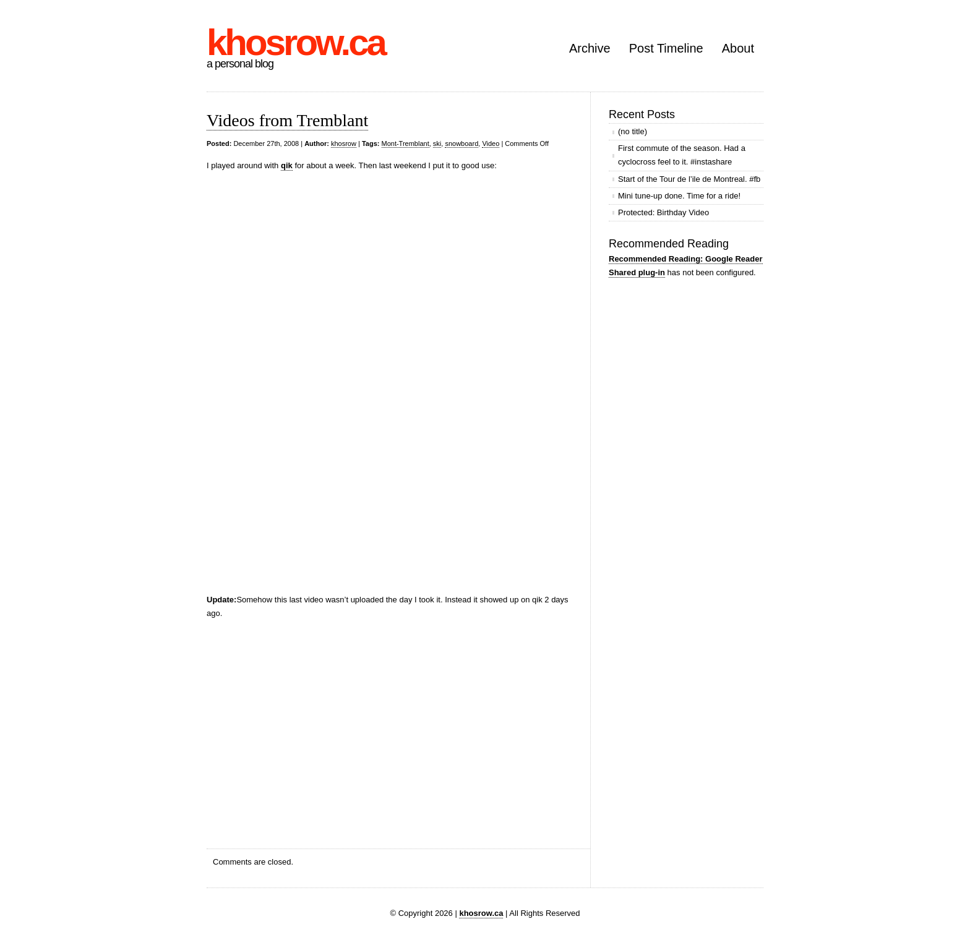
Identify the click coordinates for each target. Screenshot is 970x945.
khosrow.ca (296, 42)
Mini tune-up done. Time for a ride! (679, 195)
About (738, 48)
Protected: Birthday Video (663, 212)
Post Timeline (666, 48)
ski (437, 143)
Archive (590, 48)
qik (287, 165)
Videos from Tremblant (287, 120)
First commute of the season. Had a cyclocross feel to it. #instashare (681, 154)
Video (490, 143)
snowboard (461, 143)
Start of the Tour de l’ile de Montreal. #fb (689, 179)
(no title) (632, 131)
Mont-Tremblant (405, 143)
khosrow (343, 143)
